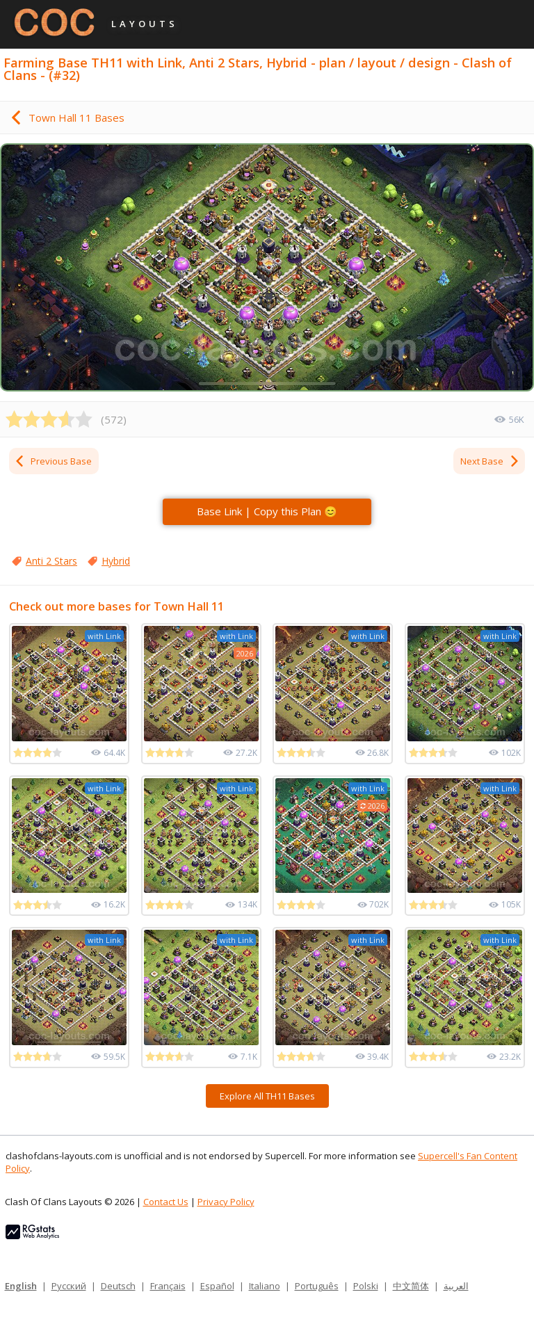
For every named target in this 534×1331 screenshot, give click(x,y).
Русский (68, 1286)
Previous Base (53, 461)
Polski (365, 1286)
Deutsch (118, 1286)
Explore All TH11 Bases (267, 1096)
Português (317, 1286)
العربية (456, 1286)
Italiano (264, 1286)
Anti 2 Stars (51, 560)
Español (217, 1286)
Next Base (490, 461)
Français (168, 1286)
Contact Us (165, 1201)
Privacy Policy (225, 1201)
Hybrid (116, 560)
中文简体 (411, 1286)
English (21, 1286)
